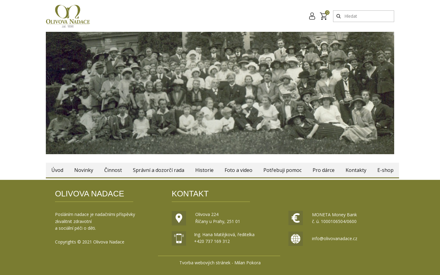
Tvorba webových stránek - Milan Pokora (220, 263)
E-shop (385, 170)
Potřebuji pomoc (282, 170)
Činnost (113, 170)
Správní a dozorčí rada (158, 170)
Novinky (83, 170)
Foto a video (238, 170)
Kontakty (356, 170)
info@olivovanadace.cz (334, 238)
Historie (204, 170)
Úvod (57, 170)
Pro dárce (324, 170)
